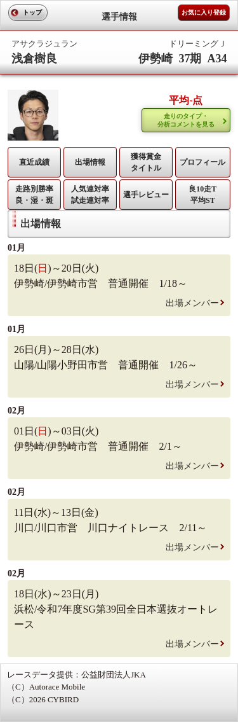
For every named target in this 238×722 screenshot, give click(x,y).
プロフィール (202, 162)
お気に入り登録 (204, 12)
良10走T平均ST (202, 194)
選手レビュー (146, 194)
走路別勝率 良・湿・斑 (34, 194)
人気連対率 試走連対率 (90, 194)
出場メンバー (192, 303)
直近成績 (34, 162)
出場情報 (90, 162)
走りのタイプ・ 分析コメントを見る (186, 120)
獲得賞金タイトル (146, 162)
